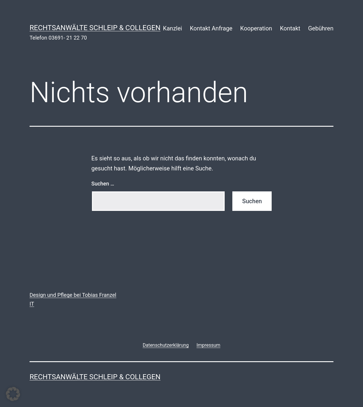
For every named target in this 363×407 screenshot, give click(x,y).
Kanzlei (172, 28)
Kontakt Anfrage (211, 28)
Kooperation (256, 28)
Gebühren (320, 28)
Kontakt (290, 28)
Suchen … (102, 183)
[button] (13, 394)
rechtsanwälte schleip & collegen (95, 28)
